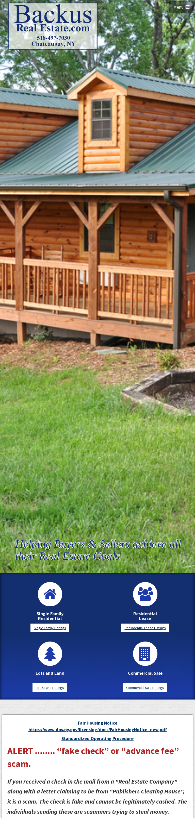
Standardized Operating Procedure (97, 738)
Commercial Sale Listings (145, 687)
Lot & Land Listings (50, 687)
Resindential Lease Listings (145, 628)
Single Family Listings (50, 628)
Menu (181, 7)
